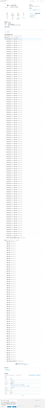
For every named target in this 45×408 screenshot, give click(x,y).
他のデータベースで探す (32, 17)
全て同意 (14, 406)
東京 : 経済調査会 (12, 387)
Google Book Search (8, 370)
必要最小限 (9, 406)
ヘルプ (40, 1)
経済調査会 (11, 384)
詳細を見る (2, 406)
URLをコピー (33, 13)
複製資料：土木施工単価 (7, 27)
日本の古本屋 (7, 369)
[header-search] (34, 1)
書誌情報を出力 (32, 16)
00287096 (20, 384)
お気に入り (31, 13)
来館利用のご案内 (17, 37)
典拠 (23, 384)
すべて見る (23, 17)
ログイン (43, 1)
